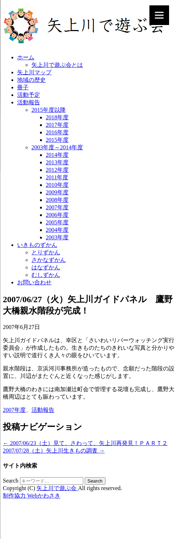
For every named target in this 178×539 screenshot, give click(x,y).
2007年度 (57, 207)
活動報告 (28, 102)
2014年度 (57, 155)
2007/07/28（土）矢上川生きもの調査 (54, 451)
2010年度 (57, 185)
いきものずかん (37, 245)
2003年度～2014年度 (57, 147)
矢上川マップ (34, 72)
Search (11, 481)
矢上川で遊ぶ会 (57, 488)
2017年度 (57, 125)
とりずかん (45, 252)
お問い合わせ (34, 282)
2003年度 (57, 237)
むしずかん (45, 275)
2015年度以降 (48, 110)
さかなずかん (48, 260)
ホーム (25, 57)
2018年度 (57, 117)
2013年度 (57, 162)
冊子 (23, 87)
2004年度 (57, 230)
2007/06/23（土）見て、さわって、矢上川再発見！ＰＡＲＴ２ (85, 443)
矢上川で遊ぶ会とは (57, 65)
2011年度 (57, 177)
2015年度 (57, 140)
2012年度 (57, 170)
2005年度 (57, 222)
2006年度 (57, 215)
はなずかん (45, 267)
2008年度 (57, 200)
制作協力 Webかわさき (31, 496)
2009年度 (57, 192)
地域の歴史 (31, 80)
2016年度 (57, 132)
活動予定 (28, 95)
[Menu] (159, 15)
